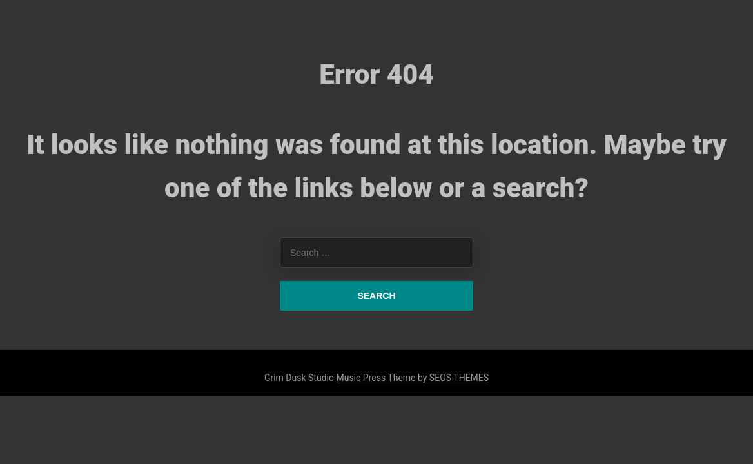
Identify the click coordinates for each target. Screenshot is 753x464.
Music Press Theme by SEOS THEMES (412, 377)
